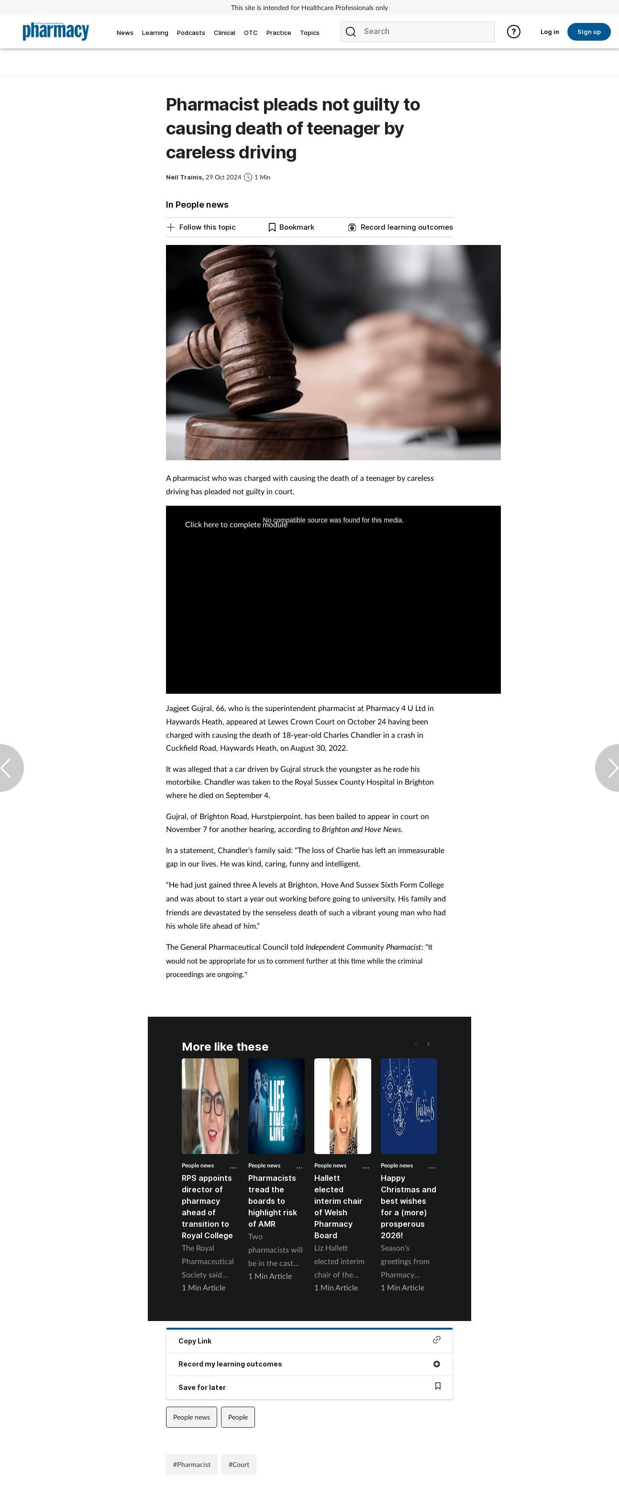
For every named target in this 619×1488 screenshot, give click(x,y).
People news (198, 1165)
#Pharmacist (191, 1464)
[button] (427, 1044)
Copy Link (309, 1340)
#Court (239, 1464)
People (238, 1417)
